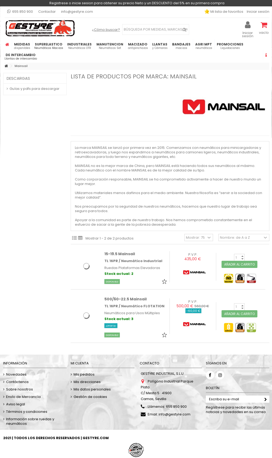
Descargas (18, 78)
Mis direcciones (87, 382)
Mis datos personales (92, 389)
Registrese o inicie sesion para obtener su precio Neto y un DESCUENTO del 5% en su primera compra (136, 3)
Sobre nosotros (19, 389)
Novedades (16, 374)
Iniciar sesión (257, 11)
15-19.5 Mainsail (119, 254)
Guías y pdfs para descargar (35, 88)
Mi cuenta (80, 363)
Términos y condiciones (26, 411)
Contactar (47, 11)
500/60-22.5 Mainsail (125, 299)
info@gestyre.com (77, 11)
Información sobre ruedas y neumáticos (30, 421)
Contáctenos (17, 382)
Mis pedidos (84, 374)
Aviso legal (15, 404)
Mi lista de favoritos (226, 11)
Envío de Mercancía (23, 396)
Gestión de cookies (90, 396)
